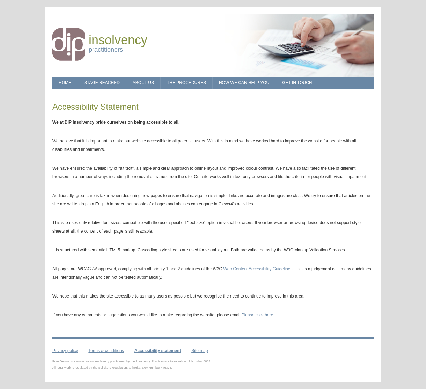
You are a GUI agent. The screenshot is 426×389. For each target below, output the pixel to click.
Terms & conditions (106, 350)
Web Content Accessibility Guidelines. (258, 268)
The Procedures (186, 82)
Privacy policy (65, 350)
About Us (143, 82)
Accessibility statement (157, 350)
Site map (199, 350)
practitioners (118, 46)
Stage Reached (102, 82)
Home (65, 82)
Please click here (257, 315)
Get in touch (297, 82)
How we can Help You (244, 82)
